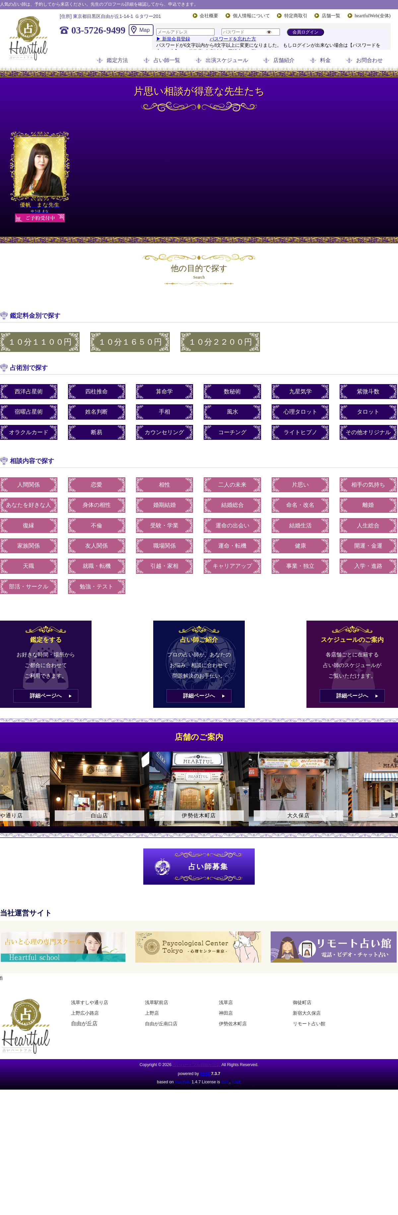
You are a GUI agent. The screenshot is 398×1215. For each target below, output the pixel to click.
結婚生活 (300, 525)
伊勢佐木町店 (233, 1023)
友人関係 (96, 546)
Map (144, 30)
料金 (325, 60)
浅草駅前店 (156, 1002)
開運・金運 (368, 546)
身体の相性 (97, 505)
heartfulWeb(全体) (372, 15)
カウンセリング (164, 432)
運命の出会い (232, 525)
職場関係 (164, 546)
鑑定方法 (117, 60)
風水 (232, 412)
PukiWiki (182, 1082)
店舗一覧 (331, 15)
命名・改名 (300, 505)
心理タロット (300, 412)
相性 (164, 485)
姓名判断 (96, 412)
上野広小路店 (85, 1013)
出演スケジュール (227, 60)
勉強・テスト (96, 586)
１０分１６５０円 (130, 342)
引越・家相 (164, 566)
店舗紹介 (284, 60)
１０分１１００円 (40, 342)
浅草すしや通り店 (89, 1002)
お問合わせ (369, 60)
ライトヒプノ (300, 432)
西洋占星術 (29, 391)
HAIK (205, 1073)
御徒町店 (302, 1002)
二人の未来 (232, 485)
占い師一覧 (167, 60)
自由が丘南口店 (161, 1023)
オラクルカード (28, 432)
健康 (300, 546)
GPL (225, 1082)
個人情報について (251, 15)
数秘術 (232, 391)
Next (389, 794)
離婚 (368, 505)
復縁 (28, 525)
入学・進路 (368, 566)
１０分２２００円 (220, 342)
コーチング (232, 432)
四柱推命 (96, 391)
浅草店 (226, 1002)
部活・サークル (28, 586)
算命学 (164, 391)
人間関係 (28, 485)
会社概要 (209, 15)
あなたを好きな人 (28, 505)
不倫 (96, 525)
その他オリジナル (368, 432)
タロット (368, 412)
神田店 (226, 1013)
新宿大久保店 (307, 1013)
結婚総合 (232, 505)
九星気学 (300, 391)
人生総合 (368, 525)
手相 (164, 412)
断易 (96, 432)
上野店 (152, 1013)
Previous (8, 794)
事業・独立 (300, 566)
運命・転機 (232, 546)
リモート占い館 (309, 1023)
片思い (300, 485)
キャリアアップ (232, 566)
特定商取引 (295, 15)
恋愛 (96, 485)
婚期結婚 (164, 505)
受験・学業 (164, 525)
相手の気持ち (368, 485)
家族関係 (28, 546)
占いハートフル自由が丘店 (196, 1064)
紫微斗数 (368, 391)
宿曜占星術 (29, 412)
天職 (28, 566)
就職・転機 (97, 566)
